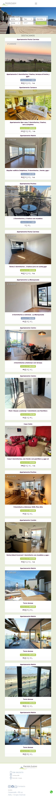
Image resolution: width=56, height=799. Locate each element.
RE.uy (20, 792)
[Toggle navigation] (36, 3)
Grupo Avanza (19, 795)
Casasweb (12, 792)
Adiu (10, 795)
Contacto (19, 786)
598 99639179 (16, 772)
